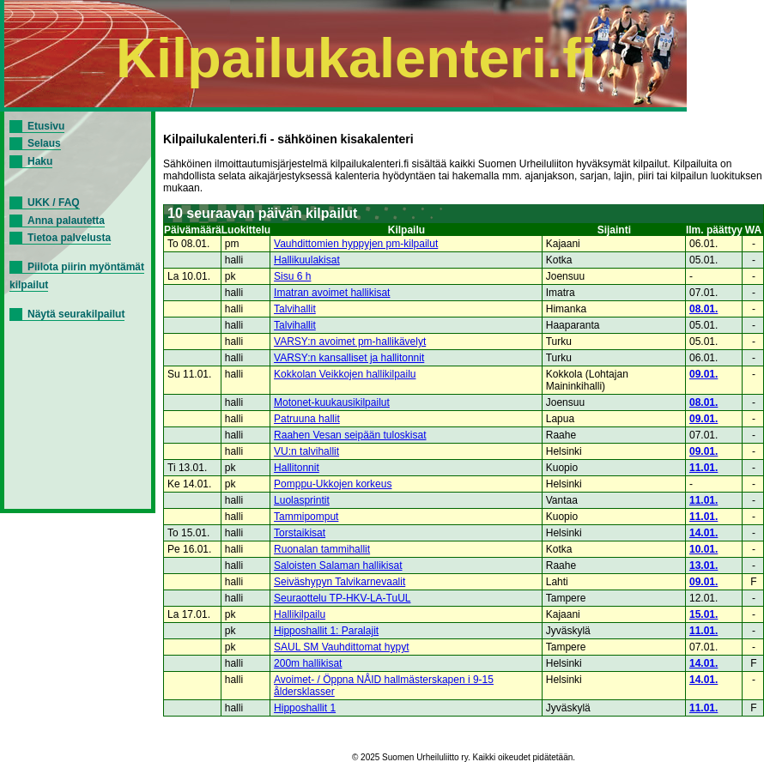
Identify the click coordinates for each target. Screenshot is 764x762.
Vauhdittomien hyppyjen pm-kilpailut (356, 244)
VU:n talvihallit (306, 451)
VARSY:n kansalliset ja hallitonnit (349, 358)
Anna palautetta (66, 221)
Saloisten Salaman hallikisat (338, 565)
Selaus (44, 143)
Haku (39, 161)
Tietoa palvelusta (69, 238)
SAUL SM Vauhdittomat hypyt (341, 647)
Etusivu (45, 126)
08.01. (703, 309)
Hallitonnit (296, 468)
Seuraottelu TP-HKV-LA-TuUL (342, 598)
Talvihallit (295, 309)
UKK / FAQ (53, 203)
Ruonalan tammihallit (322, 549)
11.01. (703, 468)
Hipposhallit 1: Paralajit (326, 631)
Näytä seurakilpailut (75, 314)
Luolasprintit (302, 500)
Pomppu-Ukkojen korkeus (332, 484)
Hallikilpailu (299, 614)
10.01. (703, 549)
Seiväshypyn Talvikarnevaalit (339, 582)
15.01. (703, 614)
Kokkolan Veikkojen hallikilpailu (344, 374)
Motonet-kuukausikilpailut (332, 402)
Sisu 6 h (292, 276)
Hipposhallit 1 (305, 708)
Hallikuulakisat (307, 260)
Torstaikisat (299, 533)
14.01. (703, 533)
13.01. (703, 565)
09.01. (703, 374)
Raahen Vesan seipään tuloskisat (350, 435)
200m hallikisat (308, 663)
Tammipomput (306, 517)
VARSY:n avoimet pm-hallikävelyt (350, 342)
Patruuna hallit (307, 419)
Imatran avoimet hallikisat (332, 293)
